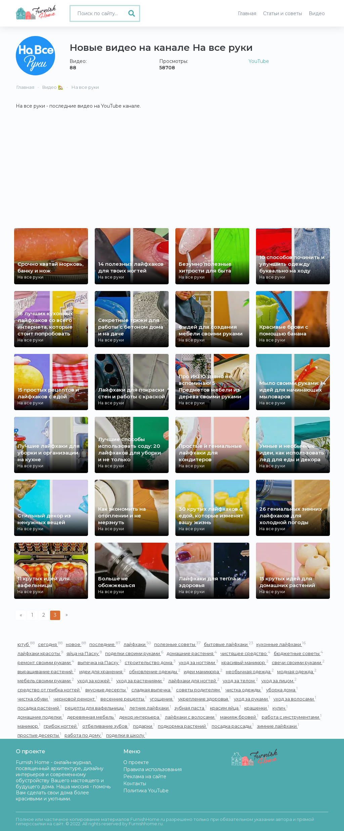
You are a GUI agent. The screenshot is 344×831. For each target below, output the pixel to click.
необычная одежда (250, 671)
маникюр (28, 726)
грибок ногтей (61, 726)
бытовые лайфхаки (228, 644)
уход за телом (240, 680)
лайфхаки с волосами (191, 717)
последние (104, 644)
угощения (162, 698)
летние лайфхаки (150, 708)
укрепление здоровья (204, 698)
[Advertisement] (172, 178)
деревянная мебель (91, 717)
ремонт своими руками (45, 662)
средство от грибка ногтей (49, 689)
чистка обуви (33, 698)
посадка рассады (233, 726)
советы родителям (199, 689)
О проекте (136, 762)
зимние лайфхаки (278, 726)
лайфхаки (137, 644)
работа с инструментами (291, 717)
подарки (144, 726)
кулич (280, 708)
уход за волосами (294, 698)
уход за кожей (95, 680)
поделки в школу (126, 735)
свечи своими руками (298, 662)
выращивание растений (46, 671)
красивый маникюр (244, 662)
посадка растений (39, 708)
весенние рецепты (123, 698)
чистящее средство (245, 653)
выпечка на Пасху (99, 662)
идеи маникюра (203, 671)
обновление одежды (154, 671)
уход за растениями (140, 680)
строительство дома (150, 662)
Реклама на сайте (144, 776)
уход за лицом (279, 680)
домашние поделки (40, 717)
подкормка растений (183, 726)
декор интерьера (140, 717)
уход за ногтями (198, 662)
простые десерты (39, 735)
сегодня (50, 644)
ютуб (26, 644)
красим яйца (225, 708)
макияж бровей (239, 717)
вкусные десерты (106, 689)
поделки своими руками (134, 653)
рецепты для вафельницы (95, 708)
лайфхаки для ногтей (193, 680)
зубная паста (190, 708)
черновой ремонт (75, 698)
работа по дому (83, 735)
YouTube (259, 61)
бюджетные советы (298, 653)
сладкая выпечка (152, 689)
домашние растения (192, 653)
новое (76, 644)
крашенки (256, 708)
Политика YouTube (146, 791)
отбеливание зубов (106, 726)
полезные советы (177, 644)
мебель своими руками (45, 680)
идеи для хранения (102, 671)
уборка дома (282, 689)
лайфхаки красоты (40, 653)
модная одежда (296, 671)
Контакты (134, 784)
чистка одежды (244, 689)
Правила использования (152, 769)
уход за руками (252, 698)
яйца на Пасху (84, 653)
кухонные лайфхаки (281, 644)
